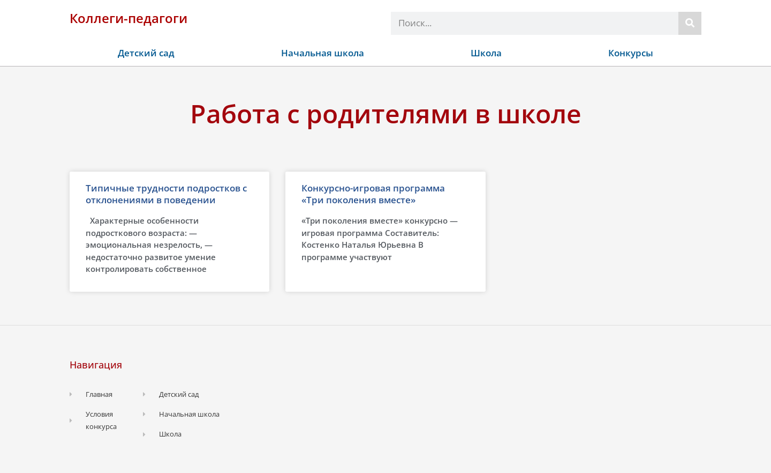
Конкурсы (630, 53)
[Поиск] (689, 23)
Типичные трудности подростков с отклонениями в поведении (166, 194)
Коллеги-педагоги (128, 18)
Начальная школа (322, 53)
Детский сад (146, 53)
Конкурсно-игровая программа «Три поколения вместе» (373, 194)
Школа (486, 53)
